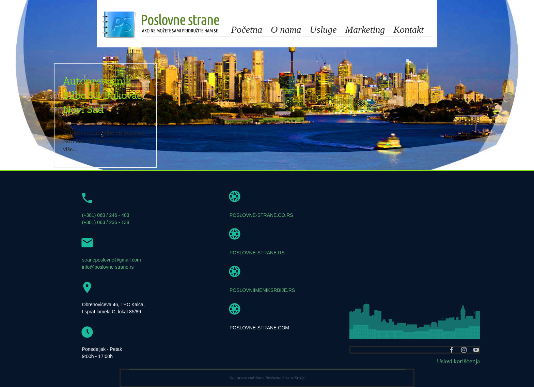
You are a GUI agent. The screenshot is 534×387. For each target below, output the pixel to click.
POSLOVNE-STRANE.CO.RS (261, 215)
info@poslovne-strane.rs (108, 267)
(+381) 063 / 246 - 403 (105, 215)
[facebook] (451, 350)
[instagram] (464, 350)
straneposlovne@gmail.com (111, 260)
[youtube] (476, 350)
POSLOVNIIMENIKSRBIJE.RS (262, 290)
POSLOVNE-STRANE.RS (257, 252)
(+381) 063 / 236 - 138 (105, 222)
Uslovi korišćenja (458, 361)
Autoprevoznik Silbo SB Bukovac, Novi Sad (103, 95)
